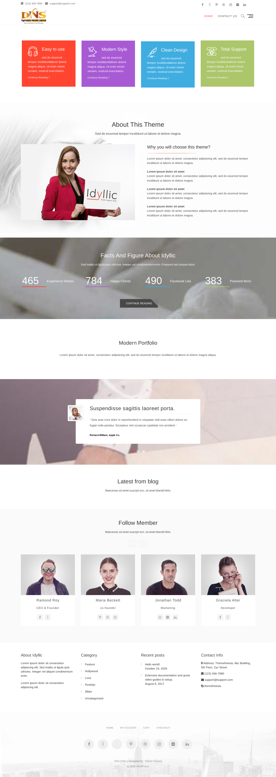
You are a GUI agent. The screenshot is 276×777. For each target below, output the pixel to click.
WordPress (142, 766)
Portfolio (90, 684)
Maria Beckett (108, 600)
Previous (132, 544)
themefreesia (211, 686)
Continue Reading (139, 303)
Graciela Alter (228, 600)
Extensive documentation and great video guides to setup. (167, 677)
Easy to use (53, 83)
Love (88, 678)
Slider (88, 691)
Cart (146, 727)
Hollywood (91, 671)
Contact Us (227, 16)
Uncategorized (94, 698)
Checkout (163, 727)
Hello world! (152, 664)
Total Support (233, 83)
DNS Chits (120, 761)
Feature (90, 664)
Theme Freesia (153, 761)
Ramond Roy (47, 600)
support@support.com (60, 3)
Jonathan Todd (168, 600)
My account (128, 727)
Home (208, 16)
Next (144, 544)
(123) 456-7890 (31, 3)
